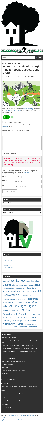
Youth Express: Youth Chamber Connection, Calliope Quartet (17, 348)
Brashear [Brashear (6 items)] (28, 284)
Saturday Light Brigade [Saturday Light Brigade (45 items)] (22, 308)
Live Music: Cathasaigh (8, 367)
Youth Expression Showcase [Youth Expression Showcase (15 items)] (24, 329)
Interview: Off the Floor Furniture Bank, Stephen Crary (16, 396)
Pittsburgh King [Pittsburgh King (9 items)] (8, 305)
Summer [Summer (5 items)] (15, 320)
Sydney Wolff (5, 370)
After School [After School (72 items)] (16, 283)
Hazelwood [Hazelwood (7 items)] (6, 294)
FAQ (5, 265)
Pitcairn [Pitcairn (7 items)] (23, 302)
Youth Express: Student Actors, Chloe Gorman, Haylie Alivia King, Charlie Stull (21, 344)
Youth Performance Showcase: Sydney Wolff (13, 373)
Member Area (7, 267)
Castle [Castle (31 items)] (6, 287)
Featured (10, 63)
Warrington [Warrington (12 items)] (34, 323)
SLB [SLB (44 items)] (24, 312)
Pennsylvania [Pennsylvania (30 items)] (10, 297)
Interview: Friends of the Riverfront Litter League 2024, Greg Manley (19, 351)
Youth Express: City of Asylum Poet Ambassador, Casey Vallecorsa (19, 389)
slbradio (13, 77)
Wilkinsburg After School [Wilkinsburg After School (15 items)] (13, 326)
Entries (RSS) (22, 418)
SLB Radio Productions (12, 418)
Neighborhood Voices (6, 422)
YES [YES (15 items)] (10, 329)
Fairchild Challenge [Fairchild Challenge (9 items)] (25, 291)
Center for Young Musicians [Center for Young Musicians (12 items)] (21, 288)
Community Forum (9, 260)
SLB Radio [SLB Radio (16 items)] (32, 317)
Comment (5, 134)
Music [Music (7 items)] (30, 294)
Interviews (17, 63)
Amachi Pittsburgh (28, 109)
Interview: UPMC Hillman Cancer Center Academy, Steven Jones (19, 354)
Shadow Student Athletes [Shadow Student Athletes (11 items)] (12, 313)
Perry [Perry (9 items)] (30, 298)
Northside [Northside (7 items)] (35, 294)
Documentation (8, 263)
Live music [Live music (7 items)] (24, 294)
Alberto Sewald (5, 376)
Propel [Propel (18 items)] (36, 305)
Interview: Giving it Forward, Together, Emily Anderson (16, 403)
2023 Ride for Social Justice (13, 110)
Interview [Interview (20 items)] (14, 294)
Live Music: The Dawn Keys (9, 410)
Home (4, 63)
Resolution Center (9, 270)
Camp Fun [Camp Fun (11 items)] (35, 284)
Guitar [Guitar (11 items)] (34, 291)
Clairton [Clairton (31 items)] (36, 287)
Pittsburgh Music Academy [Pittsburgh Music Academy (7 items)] (22, 305)
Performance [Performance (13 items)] (23, 298)
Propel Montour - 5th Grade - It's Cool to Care (13, 364)
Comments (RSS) (30, 418)
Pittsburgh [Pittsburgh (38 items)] (32, 301)
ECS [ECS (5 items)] (16, 290)
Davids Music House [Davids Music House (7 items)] (9, 291)
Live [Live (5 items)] (20, 294)
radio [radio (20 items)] (5, 309)
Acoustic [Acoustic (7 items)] (5, 284)
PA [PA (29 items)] (39, 293)
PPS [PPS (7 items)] (31, 305)
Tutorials (6, 272)
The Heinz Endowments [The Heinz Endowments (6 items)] (25, 320)
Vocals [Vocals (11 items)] (27, 323)
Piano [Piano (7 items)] (19, 302)
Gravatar (26, 175)
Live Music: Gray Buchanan (9, 340)
